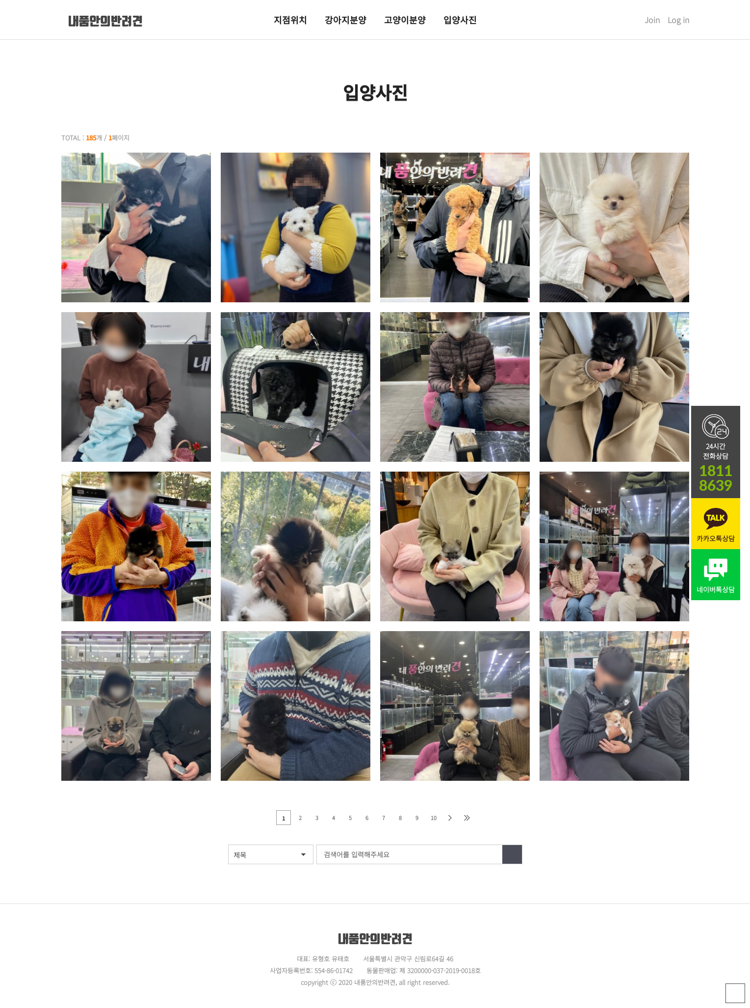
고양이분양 (405, 19)
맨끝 (467, 817)
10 (434, 818)
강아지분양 (345, 19)
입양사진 (460, 19)
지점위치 (290, 19)
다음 (450, 817)
